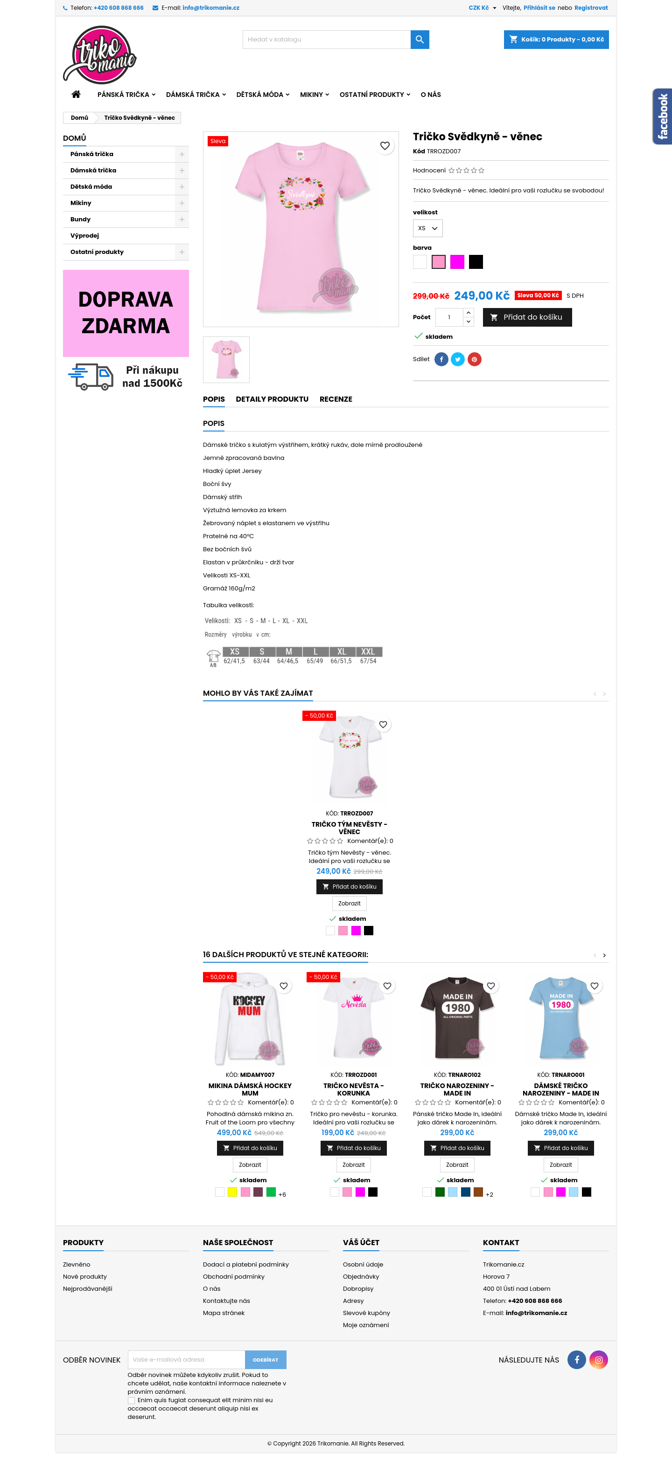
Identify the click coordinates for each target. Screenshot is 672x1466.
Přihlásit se (539, 8)
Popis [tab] (214, 399)
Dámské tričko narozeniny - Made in (561, 1089)
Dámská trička (193, 94)
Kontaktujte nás (226, 1300)
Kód (419, 151)
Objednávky (361, 1276)
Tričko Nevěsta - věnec (350, 824)
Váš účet (361, 1242)
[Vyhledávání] (336, 39)
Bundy (80, 219)
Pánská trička (123, 94)
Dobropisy (358, 1288)
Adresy (353, 1300)
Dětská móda (260, 94)
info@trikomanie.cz (210, 8)
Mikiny (311, 94)
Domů (74, 138)
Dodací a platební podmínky (246, 1264)
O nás (431, 94)
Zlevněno (77, 1264)
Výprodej (84, 235)
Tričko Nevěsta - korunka (353, 1089)
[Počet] (449, 317)
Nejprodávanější (87, 1288)
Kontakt (501, 1242)
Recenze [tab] (336, 399)
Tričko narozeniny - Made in (457, 1089)
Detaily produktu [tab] (272, 399)
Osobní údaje (363, 1264)
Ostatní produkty (372, 94)
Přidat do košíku (526, 317)
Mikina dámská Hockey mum (250, 1089)
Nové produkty (85, 1276)
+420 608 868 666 (119, 8)
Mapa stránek (224, 1312)
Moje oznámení (366, 1325)
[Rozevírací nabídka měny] (484, 8)
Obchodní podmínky (234, 1276)
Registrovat (591, 8)
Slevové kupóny (366, 1312)
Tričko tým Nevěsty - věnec (453, 828)
